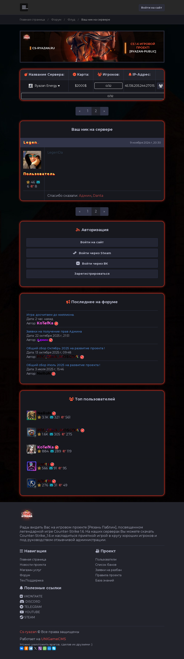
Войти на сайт (151, 7)
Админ (85, 196)
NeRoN (44, 373)
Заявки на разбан (108, 570)
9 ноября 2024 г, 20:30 (145, 142)
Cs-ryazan (28, 632)
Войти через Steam (92, 253)
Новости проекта (33, 565)
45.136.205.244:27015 (139, 86)
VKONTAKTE (31, 596)
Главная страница (32, 19)
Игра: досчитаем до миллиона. (50, 315)
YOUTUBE (30, 612)
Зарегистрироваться (92, 274)
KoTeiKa (45, 323)
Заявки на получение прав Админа (54, 331)
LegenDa (33, 142)
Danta (98, 196)
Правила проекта (108, 575)
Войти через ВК (92, 263)
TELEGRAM (31, 607)
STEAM (27, 617)
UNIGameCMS (53, 639)
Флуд (71, 19)
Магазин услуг (30, 570)
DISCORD (30, 601)
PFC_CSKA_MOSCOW (58, 356)
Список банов (105, 565)
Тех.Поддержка (31, 580)
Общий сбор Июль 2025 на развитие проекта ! (63, 365)
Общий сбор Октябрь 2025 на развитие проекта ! (65, 348)
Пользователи (105, 559)
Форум (56, 19)
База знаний (104, 580)
